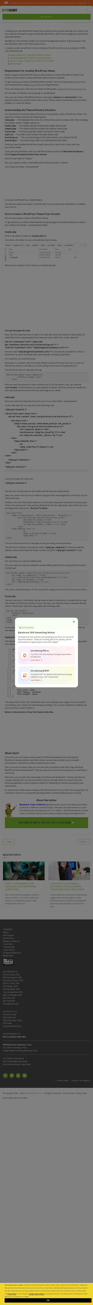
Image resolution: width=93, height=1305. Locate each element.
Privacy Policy (11, 1294)
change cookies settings (36, 1294)
